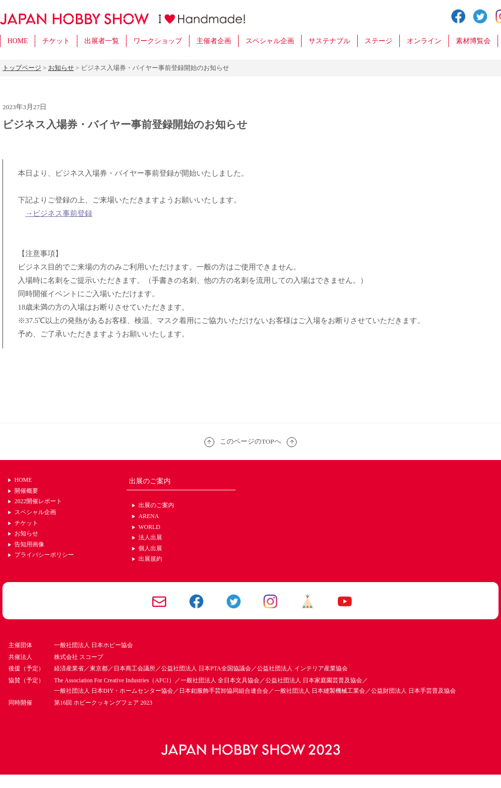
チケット (56, 41)
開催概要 (26, 490)
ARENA (148, 516)
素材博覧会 (473, 41)
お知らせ (26, 533)
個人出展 (150, 548)
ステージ (378, 41)
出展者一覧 (101, 41)
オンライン (424, 41)
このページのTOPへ (250, 441)
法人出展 (150, 537)
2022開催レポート (38, 501)
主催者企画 (213, 41)
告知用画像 (29, 544)
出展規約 (150, 558)
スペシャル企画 (270, 41)
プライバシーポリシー (44, 554)
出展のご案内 (156, 505)
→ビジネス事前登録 (58, 213)
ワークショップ (157, 41)
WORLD (149, 527)
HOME (17, 41)
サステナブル (329, 41)
